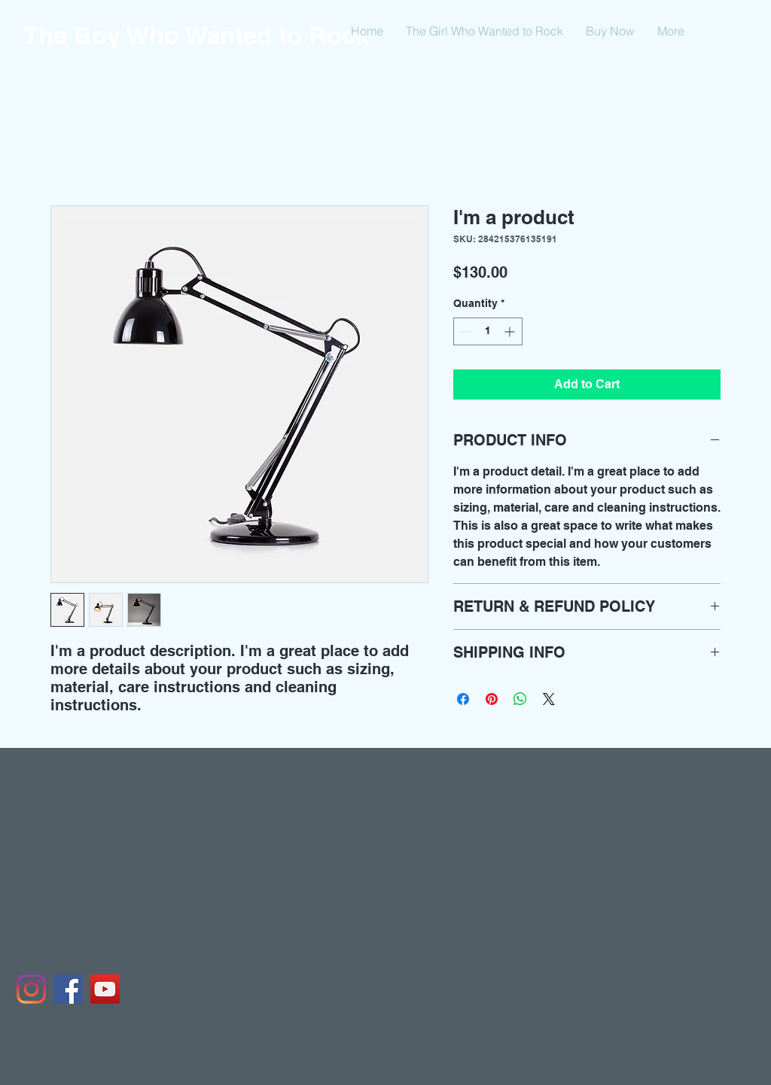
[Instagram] (31, 989)
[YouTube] (105, 989)
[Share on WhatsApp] (520, 699)
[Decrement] (465, 331)
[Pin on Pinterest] (492, 699)
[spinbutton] (487, 331)
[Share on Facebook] (463, 699)
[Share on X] (549, 699)
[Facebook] (68, 989)
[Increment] (510, 331)
